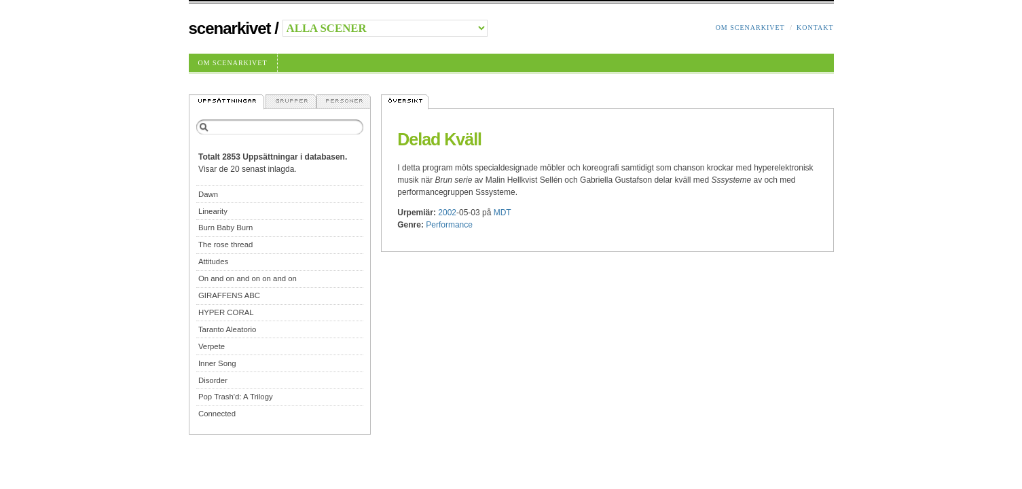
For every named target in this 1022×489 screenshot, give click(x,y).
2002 (447, 212)
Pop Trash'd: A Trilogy (235, 397)
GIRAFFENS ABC (229, 295)
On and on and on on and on (247, 278)
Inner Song (217, 363)
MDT (502, 212)
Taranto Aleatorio (227, 329)
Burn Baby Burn (225, 227)
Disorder (212, 380)
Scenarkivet (230, 28)
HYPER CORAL (226, 312)
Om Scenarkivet (750, 27)
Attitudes (213, 261)
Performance (449, 225)
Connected (217, 414)
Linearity (212, 211)
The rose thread (225, 244)
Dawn (208, 194)
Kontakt (815, 27)
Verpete (211, 346)
